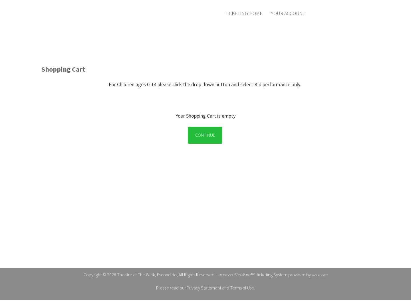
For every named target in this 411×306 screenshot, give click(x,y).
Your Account (288, 13)
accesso (319, 274)
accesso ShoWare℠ (236, 274)
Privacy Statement (204, 288)
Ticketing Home (244, 13)
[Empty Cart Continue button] (203, 131)
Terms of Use (242, 288)
